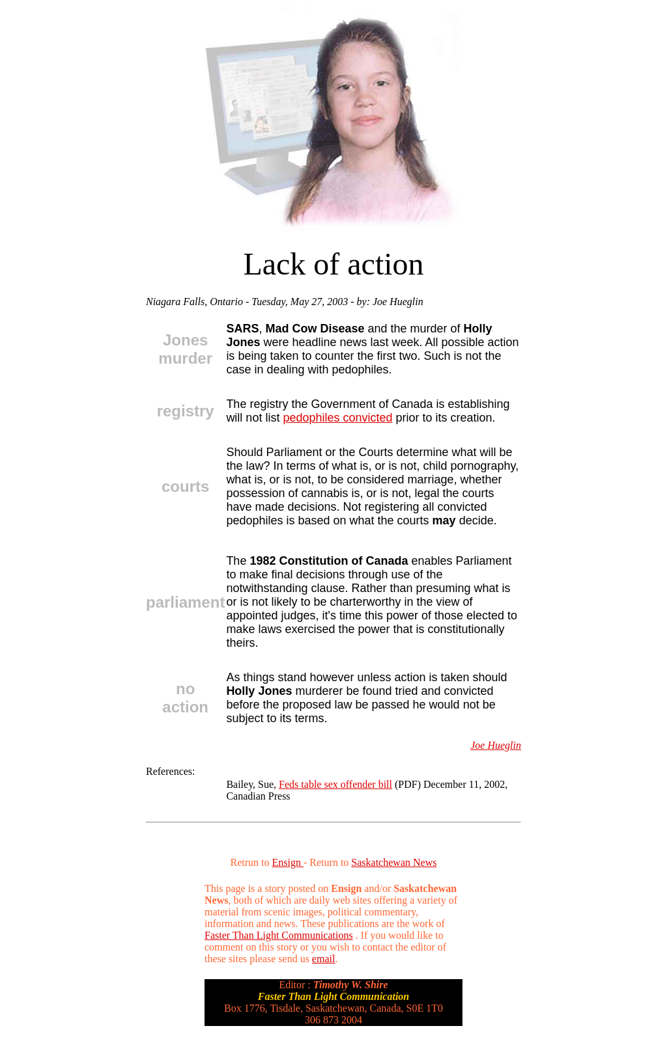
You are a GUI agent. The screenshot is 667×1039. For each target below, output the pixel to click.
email (323, 958)
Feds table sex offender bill (335, 784)
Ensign (288, 862)
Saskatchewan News (393, 862)
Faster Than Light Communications (279, 935)
